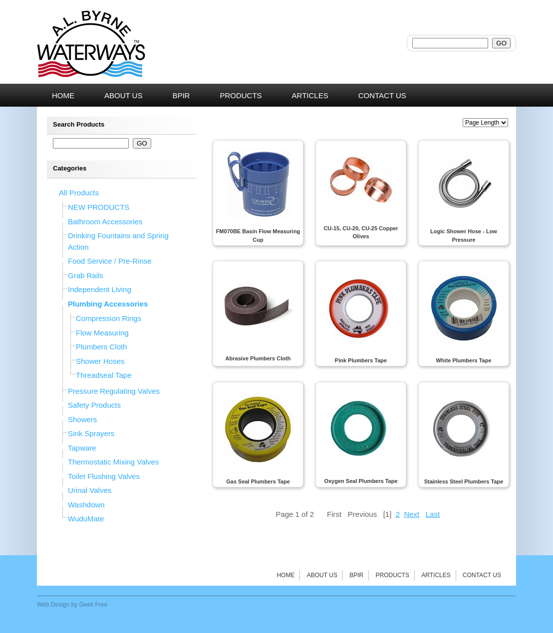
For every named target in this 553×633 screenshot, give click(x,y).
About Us (322, 575)
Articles (435, 575)
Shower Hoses (100, 361)
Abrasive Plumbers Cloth (258, 358)
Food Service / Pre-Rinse (110, 261)
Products (392, 575)
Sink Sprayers (91, 433)
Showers (82, 419)
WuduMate (86, 518)
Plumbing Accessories (108, 304)
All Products (79, 192)
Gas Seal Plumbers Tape (258, 481)
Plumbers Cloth (101, 346)
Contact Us (482, 575)
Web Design (53, 604)
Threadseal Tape (103, 375)
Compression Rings (108, 318)
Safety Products (94, 405)
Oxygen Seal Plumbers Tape (360, 481)
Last (433, 514)
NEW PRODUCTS (98, 207)
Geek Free (93, 604)
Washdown (86, 504)
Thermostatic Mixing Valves (113, 462)
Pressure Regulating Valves (114, 391)
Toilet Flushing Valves (104, 476)
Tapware (82, 448)
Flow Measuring (102, 332)
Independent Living (99, 289)
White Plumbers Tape (463, 360)
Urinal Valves (89, 490)
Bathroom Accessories (105, 221)
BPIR (356, 575)
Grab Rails (85, 275)
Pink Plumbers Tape (361, 360)
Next (411, 514)
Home (285, 575)
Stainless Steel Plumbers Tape (464, 481)
